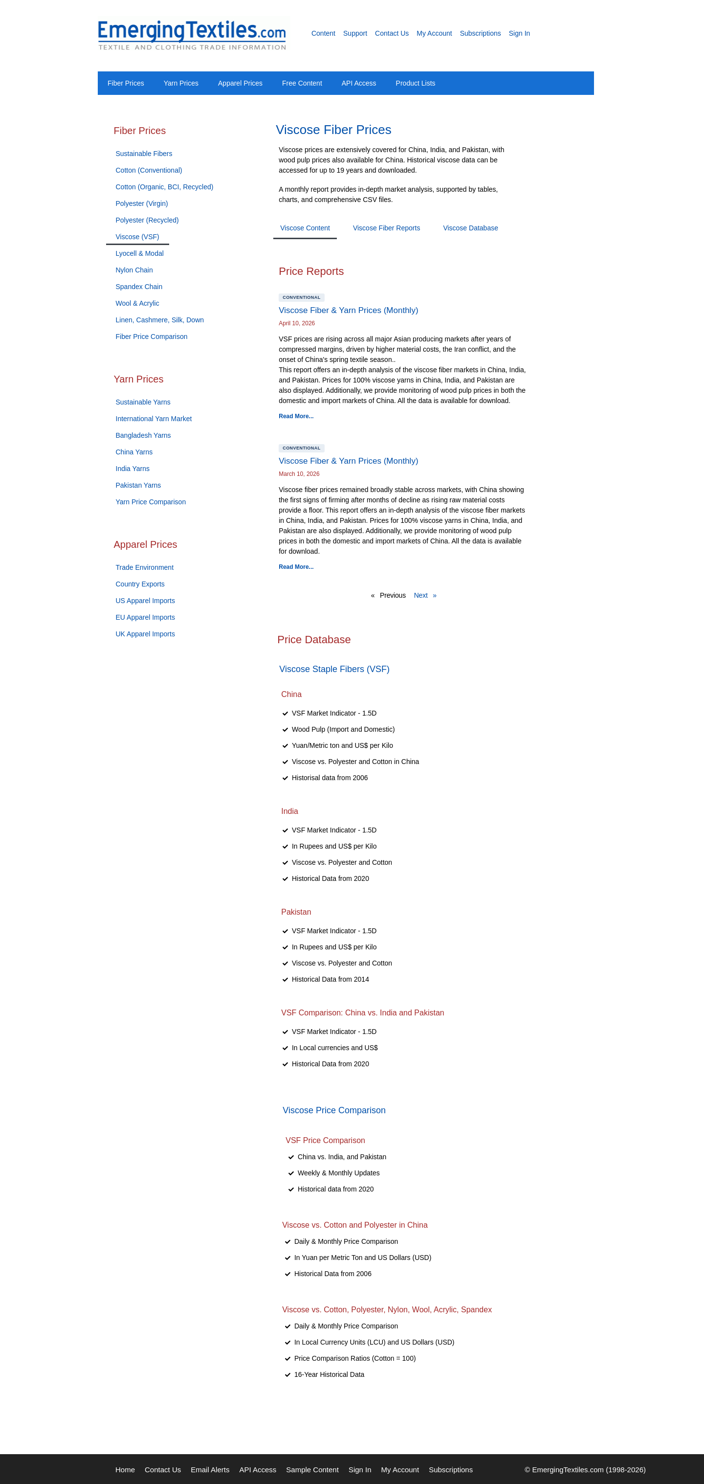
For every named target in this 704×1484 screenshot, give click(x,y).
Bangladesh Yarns (143, 435)
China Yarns (134, 452)
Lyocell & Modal (140, 253)
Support (355, 33)
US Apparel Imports (145, 601)
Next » (425, 595)
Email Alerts (210, 1469)
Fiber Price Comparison (152, 336)
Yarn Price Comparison (151, 502)
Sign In (519, 33)
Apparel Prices (240, 83)
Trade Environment (145, 567)
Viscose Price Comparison (334, 1110)
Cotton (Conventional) (149, 170)
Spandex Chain (139, 287)
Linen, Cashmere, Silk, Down (160, 320)
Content (323, 33)
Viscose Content (305, 228)
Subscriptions (480, 33)
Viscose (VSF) (137, 237)
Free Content (302, 83)
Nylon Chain (134, 270)
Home (125, 1469)
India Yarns (133, 468)
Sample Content (312, 1469)
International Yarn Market (154, 419)
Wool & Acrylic (137, 303)
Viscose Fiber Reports (386, 228)
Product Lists (416, 83)
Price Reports (311, 271)
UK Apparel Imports (145, 634)
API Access (359, 83)
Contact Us (392, 33)
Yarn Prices (181, 83)
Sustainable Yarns (143, 402)
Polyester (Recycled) (147, 220)
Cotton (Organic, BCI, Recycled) (165, 187)
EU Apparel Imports (145, 617)
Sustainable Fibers (144, 153)
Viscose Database (470, 228)
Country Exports (140, 584)
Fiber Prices (126, 83)
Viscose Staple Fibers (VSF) (334, 669)
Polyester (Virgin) (142, 203)
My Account (434, 33)
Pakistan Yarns (138, 485)
